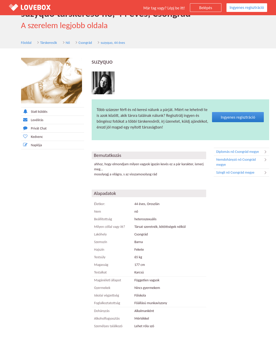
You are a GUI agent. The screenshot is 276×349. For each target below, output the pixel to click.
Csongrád (85, 43)
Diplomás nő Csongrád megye (242, 151)
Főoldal (26, 43)
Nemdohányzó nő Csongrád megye (242, 162)
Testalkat (100, 272)
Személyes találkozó (108, 326)
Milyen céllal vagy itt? (109, 227)
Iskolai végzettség (106, 295)
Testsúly (100, 257)
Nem (97, 211)
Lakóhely (100, 234)
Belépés (205, 7)
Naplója (31, 145)
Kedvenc (32, 136)
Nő (68, 43)
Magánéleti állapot (107, 280)
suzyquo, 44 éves (113, 43)
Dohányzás (102, 311)
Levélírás (32, 120)
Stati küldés (34, 111)
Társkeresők (48, 43)
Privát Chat (34, 128)
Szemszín (100, 242)
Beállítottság (103, 219)
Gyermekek (102, 288)
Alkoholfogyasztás (107, 318)
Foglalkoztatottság (107, 303)
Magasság (101, 265)
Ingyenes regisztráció (247, 7)
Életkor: (99, 204)
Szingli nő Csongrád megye (242, 172)
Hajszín (99, 249)
